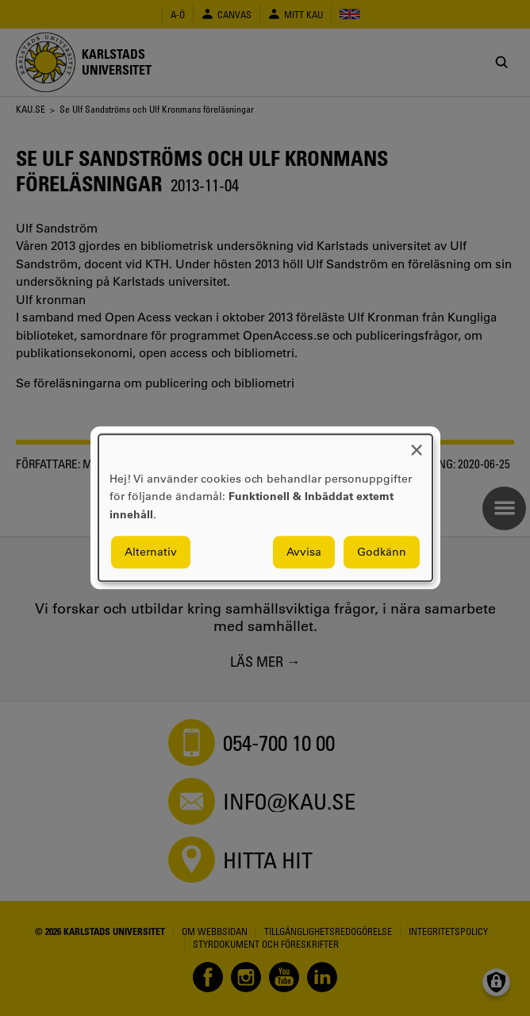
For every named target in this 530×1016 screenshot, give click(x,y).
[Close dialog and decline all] (416, 444)
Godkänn (381, 552)
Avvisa (303, 552)
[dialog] (265, 507)
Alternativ (151, 552)
